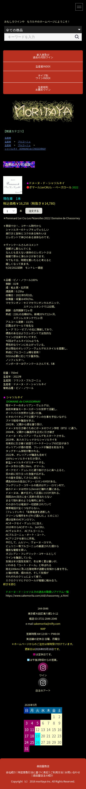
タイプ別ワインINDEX (42, 77)
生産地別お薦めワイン (43, 88)
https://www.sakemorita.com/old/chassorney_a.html (37, 595)
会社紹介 (11, 772)
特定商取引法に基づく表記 (33, 772)
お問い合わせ (72, 772)
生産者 (8, 137)
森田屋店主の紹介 (43, 775)
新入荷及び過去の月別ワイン (43, 56)
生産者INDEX (42, 66)
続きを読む (9, 584)
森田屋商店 (43, 766)
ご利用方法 (56, 772)
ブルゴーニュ (24, 141)
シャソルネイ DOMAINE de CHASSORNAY (25, 148)
